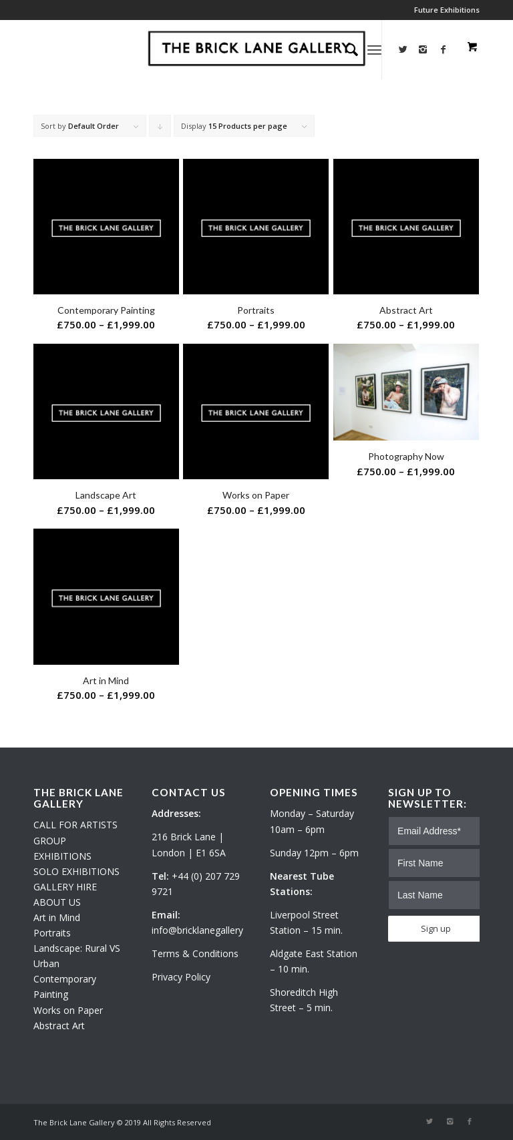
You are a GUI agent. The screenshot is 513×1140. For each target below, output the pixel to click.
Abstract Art (59, 1025)
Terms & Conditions (195, 953)
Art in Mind (56, 917)
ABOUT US (57, 902)
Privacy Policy (181, 976)
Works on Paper (68, 1010)
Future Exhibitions (447, 10)
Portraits (52, 932)
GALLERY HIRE (65, 886)
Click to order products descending (160, 129)
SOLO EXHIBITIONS (76, 871)
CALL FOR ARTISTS (75, 824)
